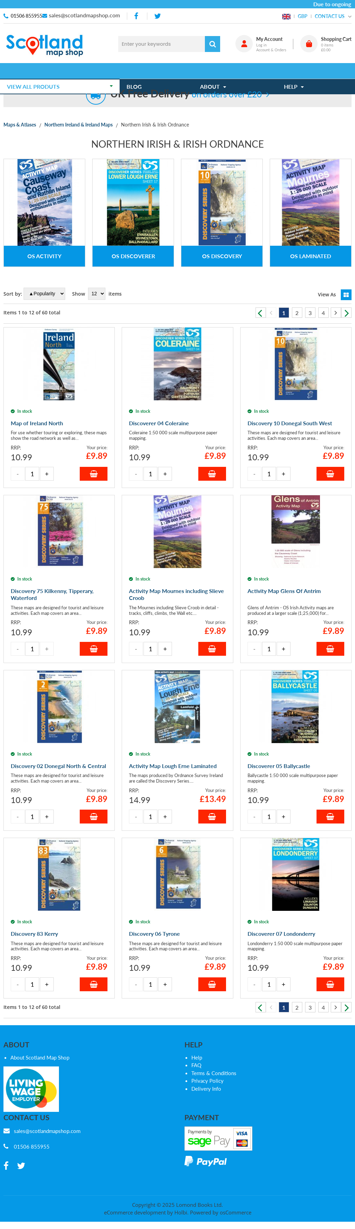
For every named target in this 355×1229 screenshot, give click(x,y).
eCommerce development (135, 1212)
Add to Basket (93, 474)
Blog (137, 71)
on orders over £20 (186, 94)
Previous (261, 312)
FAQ (196, 1065)
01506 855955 (26, 16)
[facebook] (137, 16)
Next (346, 312)
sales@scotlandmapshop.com (84, 15)
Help (196, 1057)
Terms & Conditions (213, 1073)
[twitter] (157, 16)
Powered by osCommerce (220, 1212)
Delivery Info (206, 1089)
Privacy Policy (207, 1081)
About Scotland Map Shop (39, 1057)
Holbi (180, 1212)
